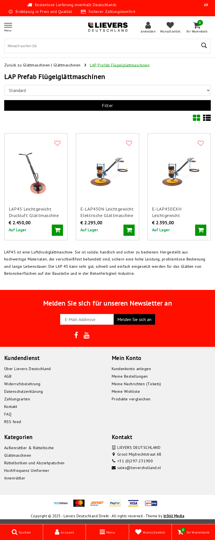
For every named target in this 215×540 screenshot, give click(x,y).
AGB (7, 376)
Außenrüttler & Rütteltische (29, 447)
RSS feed (12, 421)
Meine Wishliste (126, 391)
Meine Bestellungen (130, 376)
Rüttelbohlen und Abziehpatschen (34, 462)
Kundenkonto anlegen (131, 368)
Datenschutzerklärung (23, 391)
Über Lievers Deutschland (27, 368)
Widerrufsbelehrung (22, 383)
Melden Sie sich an (134, 319)
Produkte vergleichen (131, 398)
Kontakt (10, 406)
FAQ (7, 414)
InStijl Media (173, 516)
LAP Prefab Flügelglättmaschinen (119, 64)
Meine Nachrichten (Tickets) (136, 383)
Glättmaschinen (67, 64)
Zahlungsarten (17, 398)
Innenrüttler (14, 478)
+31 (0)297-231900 (135, 460)
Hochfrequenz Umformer (26, 470)
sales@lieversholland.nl (139, 467)
